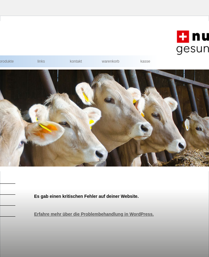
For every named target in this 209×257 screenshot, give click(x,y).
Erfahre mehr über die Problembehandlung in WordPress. (94, 214)
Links (41, 61)
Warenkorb (110, 61)
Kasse (145, 61)
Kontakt (76, 61)
